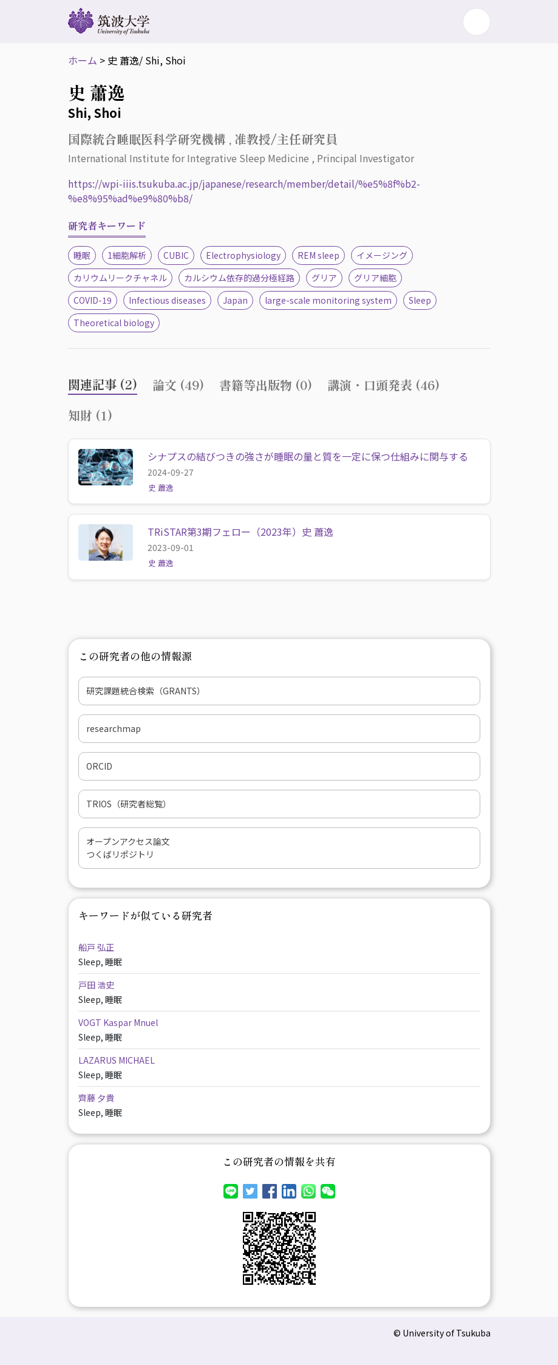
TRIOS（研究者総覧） (128, 804)
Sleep (420, 300)
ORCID (99, 766)
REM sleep (318, 255)
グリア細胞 (375, 278)
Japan (235, 300)
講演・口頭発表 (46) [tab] (383, 385)
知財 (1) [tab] (90, 415)
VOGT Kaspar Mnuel (118, 1022)
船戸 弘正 (96, 947)
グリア (324, 278)
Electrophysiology (243, 255)
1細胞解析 (126, 255)
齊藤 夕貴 (96, 1098)
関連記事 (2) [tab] (102, 384)
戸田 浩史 (96, 985)
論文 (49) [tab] (178, 385)
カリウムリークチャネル (120, 278)
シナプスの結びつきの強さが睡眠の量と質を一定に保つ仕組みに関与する (308, 456)
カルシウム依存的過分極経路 (239, 278)
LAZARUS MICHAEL (116, 1060)
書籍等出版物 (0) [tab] (265, 385)
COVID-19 (92, 300)
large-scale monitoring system (328, 300)
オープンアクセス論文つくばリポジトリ (128, 847)
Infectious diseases (167, 300)
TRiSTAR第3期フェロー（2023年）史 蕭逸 (240, 531)
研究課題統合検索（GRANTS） (145, 691)
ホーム (82, 60)
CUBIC (176, 255)
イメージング (381, 255)
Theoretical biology (113, 322)
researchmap (113, 728)
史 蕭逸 (161, 487)
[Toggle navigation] (477, 22)
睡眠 (81, 255)
